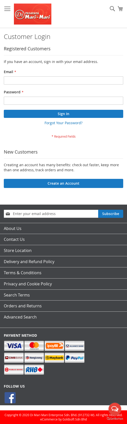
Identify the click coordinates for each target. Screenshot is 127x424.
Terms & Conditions (22, 272)
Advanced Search (20, 317)
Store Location (18, 250)
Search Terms (17, 295)
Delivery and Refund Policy (29, 261)
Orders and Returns (23, 306)
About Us (13, 228)
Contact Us (14, 239)
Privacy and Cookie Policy (28, 284)
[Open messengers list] (115, 409)
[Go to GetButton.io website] (115, 418)
